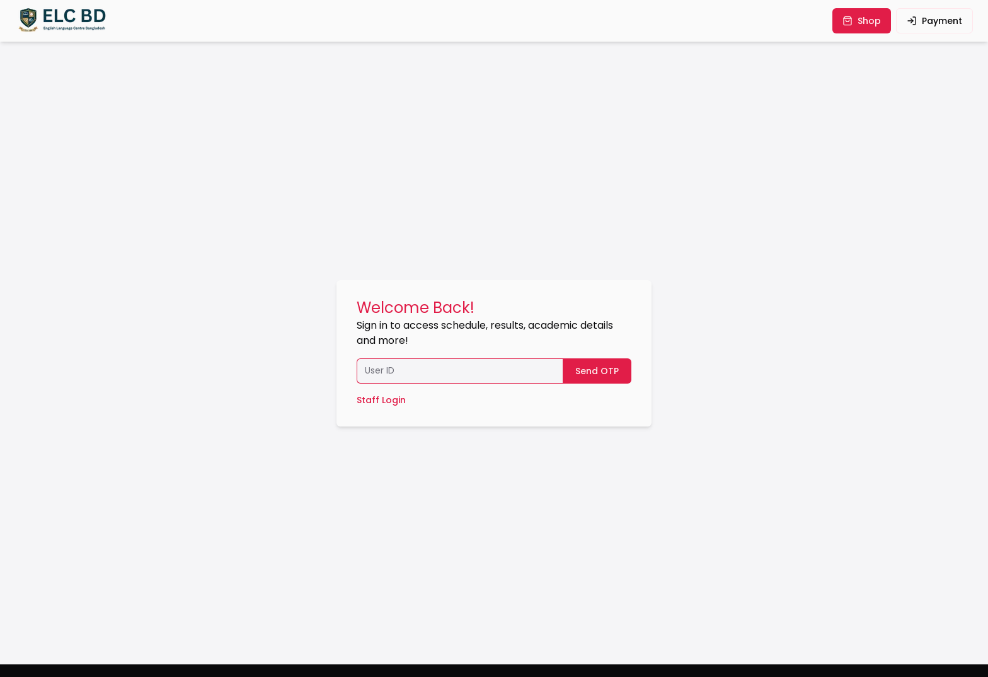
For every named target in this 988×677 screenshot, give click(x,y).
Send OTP (597, 371)
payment (934, 21)
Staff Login (381, 400)
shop (861, 21)
